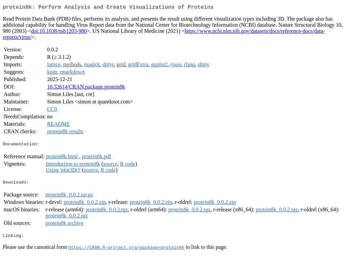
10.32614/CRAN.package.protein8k (86, 88)
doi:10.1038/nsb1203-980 (59, 32)
